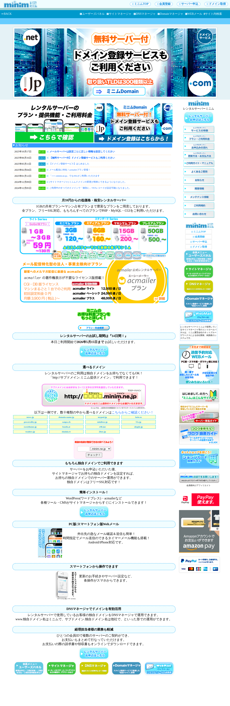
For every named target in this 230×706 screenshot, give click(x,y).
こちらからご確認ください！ (133, 412)
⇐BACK (6, 13)
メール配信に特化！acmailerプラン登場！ (69, 169)
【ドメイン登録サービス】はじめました (69, 163)
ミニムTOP (140, 3)
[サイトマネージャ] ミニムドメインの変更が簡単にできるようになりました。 (88, 182)
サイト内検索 (213, 13)
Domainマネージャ (170, 13)
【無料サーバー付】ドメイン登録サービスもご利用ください (82, 157)
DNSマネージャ (145, 13)
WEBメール (193, 13)
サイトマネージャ (119, 13)
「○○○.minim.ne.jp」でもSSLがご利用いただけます (74, 176)
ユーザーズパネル (92, 13)
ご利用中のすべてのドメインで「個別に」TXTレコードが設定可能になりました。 (90, 188)
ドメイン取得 (216, 3)
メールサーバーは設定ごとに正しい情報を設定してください (82, 151)
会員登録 (164, 3)
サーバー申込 (188, 3)
